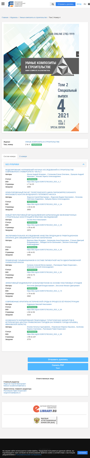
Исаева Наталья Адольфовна (39, 327)
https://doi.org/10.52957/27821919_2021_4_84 (44, 310)
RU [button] (85, 4)
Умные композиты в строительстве (33, 17)
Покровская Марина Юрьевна (63, 327)
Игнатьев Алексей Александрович (40, 267)
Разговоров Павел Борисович (65, 265)
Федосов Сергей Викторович (38, 197)
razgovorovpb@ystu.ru (12, 393)
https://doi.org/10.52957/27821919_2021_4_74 (44, 291)
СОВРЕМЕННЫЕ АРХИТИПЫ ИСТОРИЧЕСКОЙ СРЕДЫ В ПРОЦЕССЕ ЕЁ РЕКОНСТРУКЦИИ (42, 302)
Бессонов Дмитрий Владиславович (41, 286)
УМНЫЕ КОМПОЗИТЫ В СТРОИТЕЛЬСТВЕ (42, 142)
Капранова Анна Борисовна (58, 240)
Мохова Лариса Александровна (48, 176)
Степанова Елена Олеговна (58, 174)
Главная (5, 17)
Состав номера (9, 156)
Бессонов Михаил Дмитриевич (68, 286)
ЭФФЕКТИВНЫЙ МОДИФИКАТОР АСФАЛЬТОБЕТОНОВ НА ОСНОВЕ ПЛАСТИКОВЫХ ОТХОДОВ (43, 283)
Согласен (82, 453)
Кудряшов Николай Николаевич (39, 304)
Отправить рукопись (66, 4)
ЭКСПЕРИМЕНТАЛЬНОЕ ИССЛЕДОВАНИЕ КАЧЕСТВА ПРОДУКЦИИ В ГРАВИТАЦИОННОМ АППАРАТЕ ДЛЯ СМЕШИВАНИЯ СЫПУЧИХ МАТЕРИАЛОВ (41, 237)
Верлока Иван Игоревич (36, 240)
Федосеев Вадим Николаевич (62, 197)
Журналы (14, 17)
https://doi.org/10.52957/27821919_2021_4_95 (44, 334)
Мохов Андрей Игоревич (37, 174)
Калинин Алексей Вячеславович (40, 265)
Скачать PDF (58, 366)
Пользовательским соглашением (28, 455)
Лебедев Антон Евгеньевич (51, 242)
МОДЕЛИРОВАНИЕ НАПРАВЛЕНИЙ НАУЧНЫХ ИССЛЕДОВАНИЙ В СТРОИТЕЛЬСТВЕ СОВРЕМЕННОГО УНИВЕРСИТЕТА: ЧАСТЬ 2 (39, 171)
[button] (3, 4)
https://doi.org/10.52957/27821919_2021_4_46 (44, 250)
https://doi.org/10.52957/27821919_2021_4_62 (44, 272)
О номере (23, 156)
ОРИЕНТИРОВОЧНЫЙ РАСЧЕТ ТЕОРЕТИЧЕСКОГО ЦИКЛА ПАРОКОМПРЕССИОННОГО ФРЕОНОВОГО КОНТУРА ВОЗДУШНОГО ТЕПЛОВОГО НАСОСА (40, 193)
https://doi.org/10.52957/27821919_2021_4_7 (44, 182)
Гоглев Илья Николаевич (36, 220)
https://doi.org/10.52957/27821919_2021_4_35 (44, 225)
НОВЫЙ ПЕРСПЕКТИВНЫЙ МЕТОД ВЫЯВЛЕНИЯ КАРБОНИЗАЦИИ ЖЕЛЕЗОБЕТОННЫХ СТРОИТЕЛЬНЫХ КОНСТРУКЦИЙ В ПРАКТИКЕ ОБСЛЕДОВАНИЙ (40, 216)
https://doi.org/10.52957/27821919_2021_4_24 (44, 204)
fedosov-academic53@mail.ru (15, 386)
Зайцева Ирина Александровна (57, 199)
